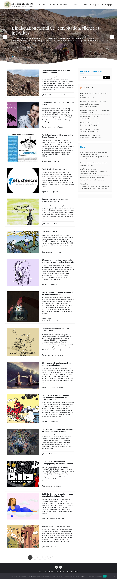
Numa (44, 422)
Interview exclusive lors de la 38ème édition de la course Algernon (93, 103)
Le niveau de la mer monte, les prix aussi (95, 110)
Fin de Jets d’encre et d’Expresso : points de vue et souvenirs (57, 136)
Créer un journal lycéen (89, 169)
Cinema (57, 224)
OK (104, 576)
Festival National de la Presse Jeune (93, 178)
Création (57, 252)
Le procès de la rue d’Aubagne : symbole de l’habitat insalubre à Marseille (57, 430)
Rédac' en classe (56, 387)
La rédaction (49, 571)
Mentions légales (72, 571)
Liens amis (60, 571)
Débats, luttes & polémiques (59, 95)
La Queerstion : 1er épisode (90, 135)
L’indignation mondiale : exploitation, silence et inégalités (56, 71)
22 (45, 557)
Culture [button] (43, 4)
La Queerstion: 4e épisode (90, 117)
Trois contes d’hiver (49, 232)
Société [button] (54, 4)
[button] (112, 37)
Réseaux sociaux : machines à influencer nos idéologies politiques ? (57, 293)
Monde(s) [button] (65, 4)
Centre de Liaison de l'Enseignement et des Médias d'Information (94, 153)
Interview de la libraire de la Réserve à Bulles (93, 94)
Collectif (45, 547)
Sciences (59, 355)
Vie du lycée (55, 547)
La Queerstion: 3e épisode (90, 123)
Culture (57, 486)
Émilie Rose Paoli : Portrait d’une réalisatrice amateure (55, 200)
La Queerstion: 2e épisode (90, 129)
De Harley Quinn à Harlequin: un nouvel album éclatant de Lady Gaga (57, 495)
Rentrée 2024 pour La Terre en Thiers (56, 526)
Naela (44, 284)
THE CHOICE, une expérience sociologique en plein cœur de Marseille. (57, 463)
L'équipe (108, 4)
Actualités (57, 161)
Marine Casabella (48, 518)
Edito (39, 571)
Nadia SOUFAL (47, 355)
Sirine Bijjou (46, 161)
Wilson (45, 95)
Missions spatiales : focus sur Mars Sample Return (55, 330)
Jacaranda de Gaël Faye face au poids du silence (58, 104)
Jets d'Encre (85, 184)
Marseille (53, 284)
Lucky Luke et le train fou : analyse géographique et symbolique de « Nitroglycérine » (55, 397)
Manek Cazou (47, 224)
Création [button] (87, 4)
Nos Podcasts (87, 88)
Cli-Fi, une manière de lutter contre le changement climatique (56, 364)
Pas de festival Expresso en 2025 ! (55, 169)
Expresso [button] (98, 4)
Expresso (54, 192)
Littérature (58, 127)
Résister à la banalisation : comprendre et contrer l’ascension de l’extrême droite (58, 261)
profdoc (45, 192)
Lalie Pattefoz (47, 127)
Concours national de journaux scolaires (94, 163)
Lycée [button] (76, 4)
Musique (60, 518)
